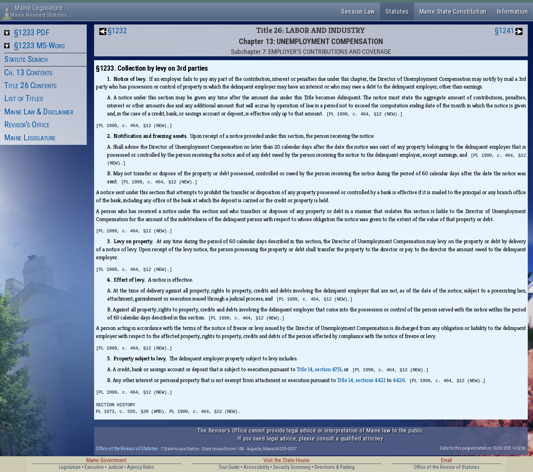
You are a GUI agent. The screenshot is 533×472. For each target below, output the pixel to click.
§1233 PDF (32, 32)
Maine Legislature (30, 137)
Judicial (115, 467)
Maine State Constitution (452, 11)
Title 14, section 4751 (319, 369)
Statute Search (25, 59)
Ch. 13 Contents (28, 72)
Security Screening (292, 467)
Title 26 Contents (30, 85)
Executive (94, 467)
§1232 (117, 30)
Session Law (358, 11)
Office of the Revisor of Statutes (127, 448)
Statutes (397, 11)
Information (512, 11)
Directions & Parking (334, 467)
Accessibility (256, 467)
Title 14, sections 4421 (361, 380)
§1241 (504, 30)
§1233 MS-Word (39, 45)
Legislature (70, 467)
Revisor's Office (26, 124)
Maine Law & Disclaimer (38, 112)
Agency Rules (140, 467)
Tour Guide (229, 467)
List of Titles (23, 98)
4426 (399, 380)
